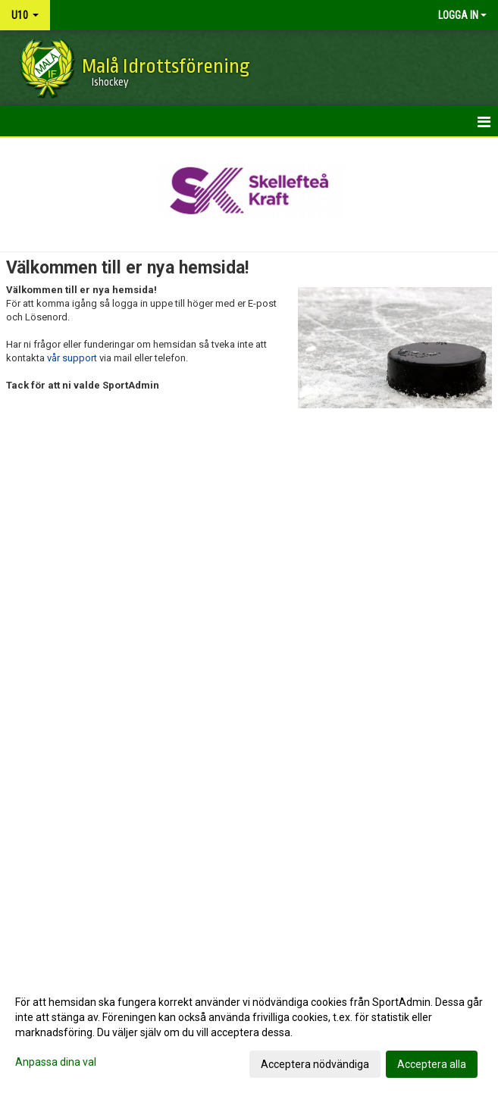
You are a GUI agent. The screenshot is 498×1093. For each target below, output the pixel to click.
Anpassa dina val (55, 1062)
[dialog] (249, 1032)
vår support (72, 358)
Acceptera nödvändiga (315, 1064)
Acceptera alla (431, 1064)
